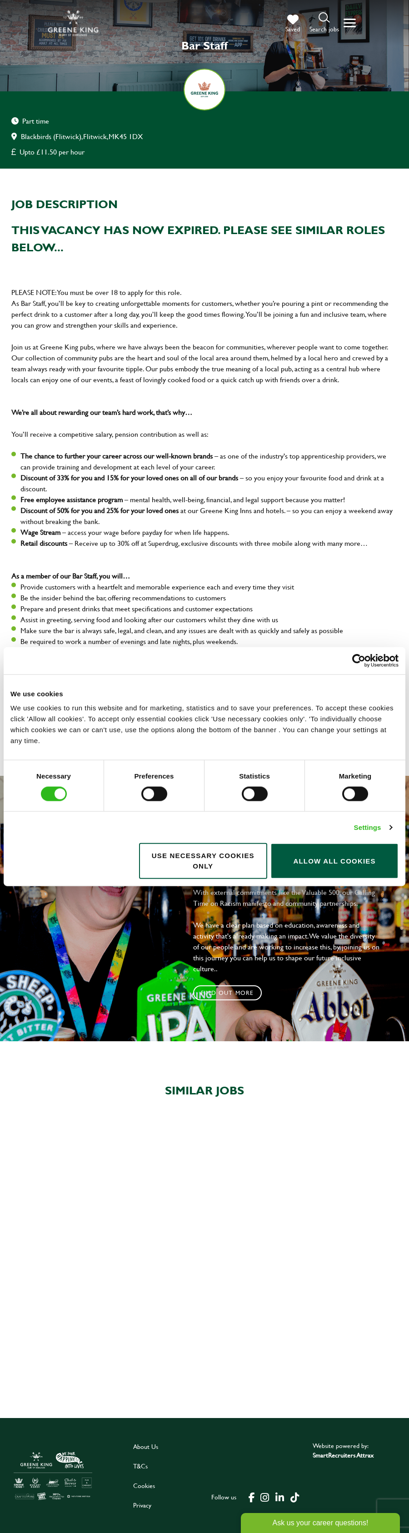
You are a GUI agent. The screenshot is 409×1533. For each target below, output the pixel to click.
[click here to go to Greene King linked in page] (279, 1497)
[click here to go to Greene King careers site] (53, 1476)
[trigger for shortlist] (292, 24)
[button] (324, 23)
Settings (367, 827)
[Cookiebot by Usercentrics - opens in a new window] (359, 660)
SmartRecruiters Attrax (343, 1455)
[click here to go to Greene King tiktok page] (294, 1497)
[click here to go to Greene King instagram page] (264, 1497)
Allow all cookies (334, 860)
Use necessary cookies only (203, 861)
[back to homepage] (73, 23)
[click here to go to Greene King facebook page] (252, 1497)
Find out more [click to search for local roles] (227, 993)
